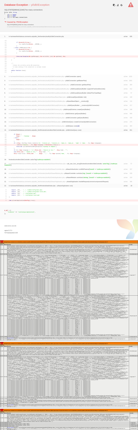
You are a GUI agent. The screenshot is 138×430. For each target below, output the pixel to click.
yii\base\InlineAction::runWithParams (77, 169)
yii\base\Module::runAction (74, 177)
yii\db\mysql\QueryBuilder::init (76, 97)
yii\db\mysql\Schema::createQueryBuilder (76, 109)
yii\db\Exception (40, 4)
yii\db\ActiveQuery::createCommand (73, 122)
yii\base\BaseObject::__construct (76, 101)
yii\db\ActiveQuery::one (73, 130)
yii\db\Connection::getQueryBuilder (76, 117)
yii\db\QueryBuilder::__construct (77, 105)
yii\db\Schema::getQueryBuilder (75, 113)
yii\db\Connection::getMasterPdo (75, 80)
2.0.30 (16, 233)
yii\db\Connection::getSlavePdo (80, 84)
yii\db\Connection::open (72, 76)
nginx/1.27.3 (8, 230)
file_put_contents (10, 404)
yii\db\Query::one (71, 126)
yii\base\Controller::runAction (73, 173)
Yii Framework (8, 233)
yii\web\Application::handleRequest (77, 181)
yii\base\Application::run (64, 185)
